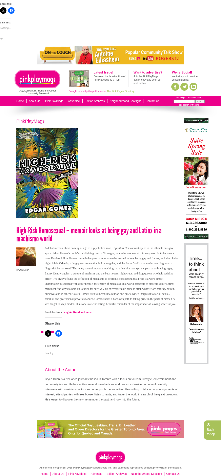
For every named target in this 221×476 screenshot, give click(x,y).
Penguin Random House (77, 312)
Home (20, 101)
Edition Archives (95, 101)
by (194, 105)
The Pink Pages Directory (120, 91)
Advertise (74, 101)
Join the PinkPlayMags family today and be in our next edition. (147, 80)
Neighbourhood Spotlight (125, 101)
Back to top (211, 432)
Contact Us (152, 101)
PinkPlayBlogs (54, 101)
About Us (34, 101)
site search (184, 105)
